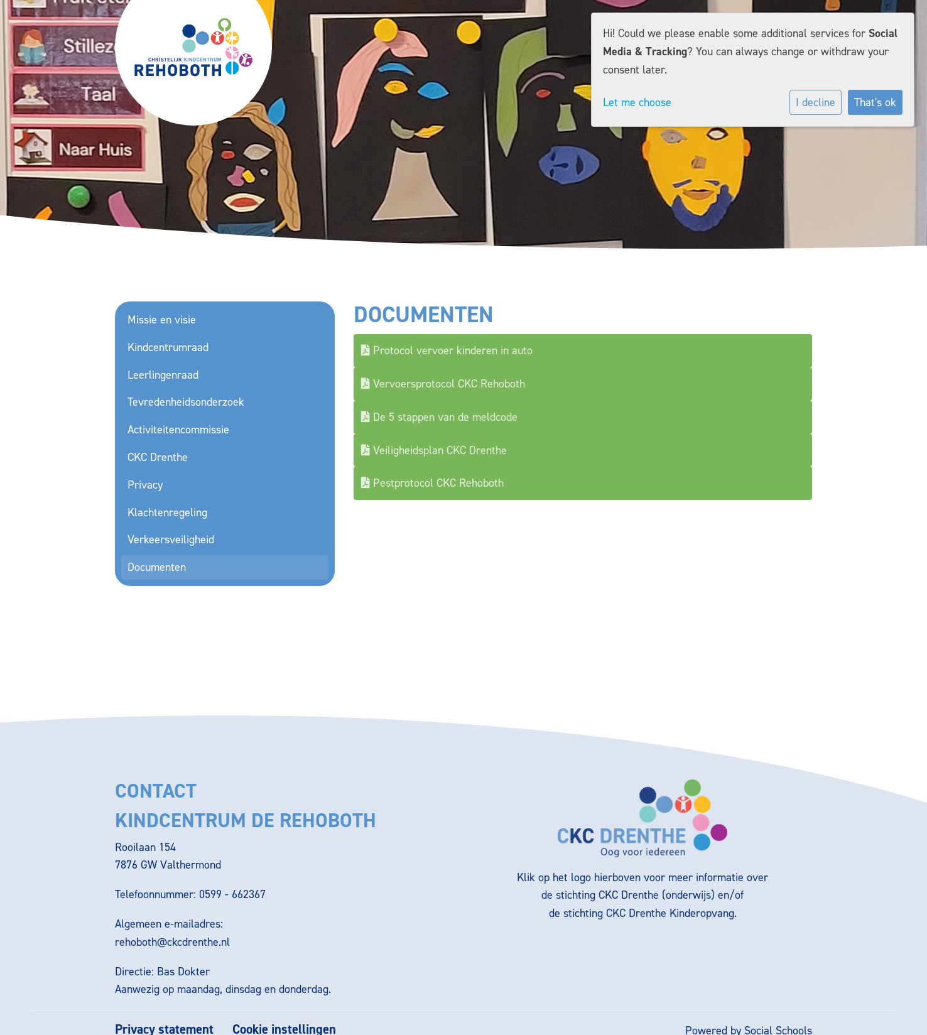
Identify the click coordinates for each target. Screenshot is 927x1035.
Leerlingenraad (162, 374)
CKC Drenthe (157, 457)
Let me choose (637, 102)
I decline (815, 102)
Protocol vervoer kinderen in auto (447, 350)
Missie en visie (161, 319)
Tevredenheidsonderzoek (185, 401)
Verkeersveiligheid (170, 539)
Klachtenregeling (167, 512)
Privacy (145, 484)
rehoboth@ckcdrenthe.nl (172, 942)
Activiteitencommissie (178, 429)
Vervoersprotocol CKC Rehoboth (443, 383)
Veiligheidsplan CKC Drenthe (434, 450)
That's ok (875, 102)
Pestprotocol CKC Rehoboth (432, 482)
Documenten (156, 567)
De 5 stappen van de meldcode (439, 417)
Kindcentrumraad (168, 347)
